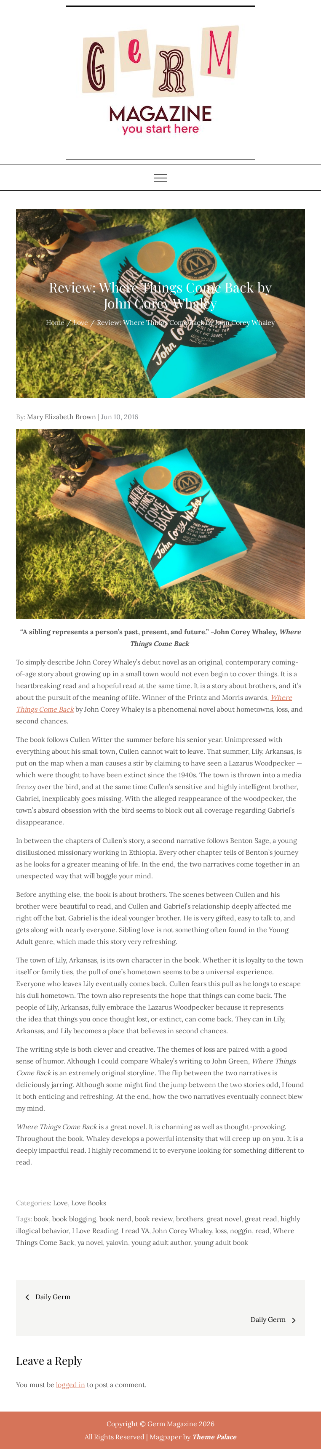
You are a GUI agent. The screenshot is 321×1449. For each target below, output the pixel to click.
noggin (241, 1230)
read (262, 1230)
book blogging (74, 1219)
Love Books (88, 1203)
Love (60, 1203)
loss (221, 1230)
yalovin (117, 1242)
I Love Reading (95, 1230)
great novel (223, 1219)
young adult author (161, 1242)
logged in (70, 1384)
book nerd (115, 1219)
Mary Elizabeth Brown (61, 416)
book (41, 1219)
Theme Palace (214, 1437)
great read (261, 1219)
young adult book (221, 1242)
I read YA (135, 1230)
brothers (189, 1219)
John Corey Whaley (182, 1230)
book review (154, 1219)
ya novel (90, 1242)
